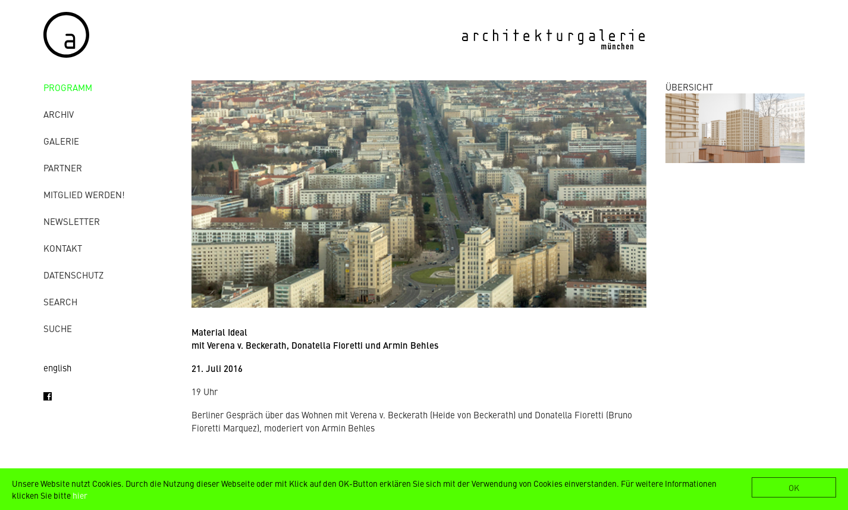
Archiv (58, 114)
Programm (67, 87)
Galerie (61, 140)
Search (60, 301)
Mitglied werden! (84, 194)
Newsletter (71, 221)
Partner (62, 167)
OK (794, 487)
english (57, 367)
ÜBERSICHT (689, 86)
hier (80, 495)
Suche (57, 328)
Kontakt (62, 248)
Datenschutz (73, 274)
